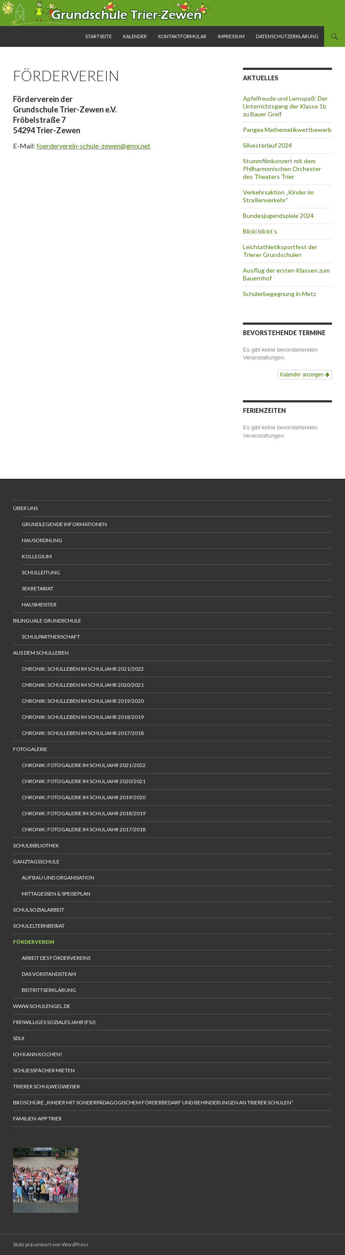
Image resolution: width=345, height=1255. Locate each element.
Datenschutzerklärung (287, 36)
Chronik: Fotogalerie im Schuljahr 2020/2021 (84, 781)
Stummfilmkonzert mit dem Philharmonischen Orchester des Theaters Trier (282, 168)
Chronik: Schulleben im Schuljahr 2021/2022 (83, 668)
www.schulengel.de (41, 1006)
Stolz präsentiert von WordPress (51, 1244)
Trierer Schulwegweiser (46, 1086)
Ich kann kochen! (38, 1054)
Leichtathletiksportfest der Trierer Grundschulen (280, 250)
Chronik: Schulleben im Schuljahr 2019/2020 (83, 701)
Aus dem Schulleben (41, 652)
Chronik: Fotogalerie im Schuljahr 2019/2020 (84, 797)
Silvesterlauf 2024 (267, 145)
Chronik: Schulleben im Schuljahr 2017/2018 (83, 733)
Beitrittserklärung (49, 990)
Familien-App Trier (37, 1118)
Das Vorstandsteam (49, 974)
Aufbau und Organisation (58, 877)
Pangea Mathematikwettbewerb (287, 129)
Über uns (25, 508)
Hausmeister (39, 604)
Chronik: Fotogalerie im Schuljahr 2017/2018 (84, 829)
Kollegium (37, 556)
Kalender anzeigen (304, 375)
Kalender (135, 36)
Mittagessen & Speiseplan (56, 893)
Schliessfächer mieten (44, 1070)
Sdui (18, 1038)
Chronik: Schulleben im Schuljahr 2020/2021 (83, 685)
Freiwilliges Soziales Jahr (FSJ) (54, 1022)
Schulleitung (41, 572)
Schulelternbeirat (39, 925)
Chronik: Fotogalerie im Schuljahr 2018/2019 (84, 813)
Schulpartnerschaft (51, 636)
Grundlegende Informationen (64, 524)
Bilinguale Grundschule (47, 620)
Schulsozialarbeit (38, 909)
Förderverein (33, 942)
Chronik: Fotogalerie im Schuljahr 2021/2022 (84, 765)
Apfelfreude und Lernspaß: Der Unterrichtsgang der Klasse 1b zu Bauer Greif (285, 106)
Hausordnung (42, 540)
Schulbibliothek (36, 845)
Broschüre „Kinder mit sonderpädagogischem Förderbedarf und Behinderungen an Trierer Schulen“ (153, 1102)
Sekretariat (37, 588)
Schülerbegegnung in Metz (279, 293)
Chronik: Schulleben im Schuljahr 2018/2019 (83, 717)
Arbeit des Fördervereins (56, 958)
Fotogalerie (30, 749)
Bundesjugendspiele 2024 (278, 215)
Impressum (231, 36)
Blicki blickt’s (260, 231)
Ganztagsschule (36, 861)
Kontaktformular (182, 36)
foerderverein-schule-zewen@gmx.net (93, 146)
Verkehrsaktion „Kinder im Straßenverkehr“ (278, 196)
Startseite (98, 36)
